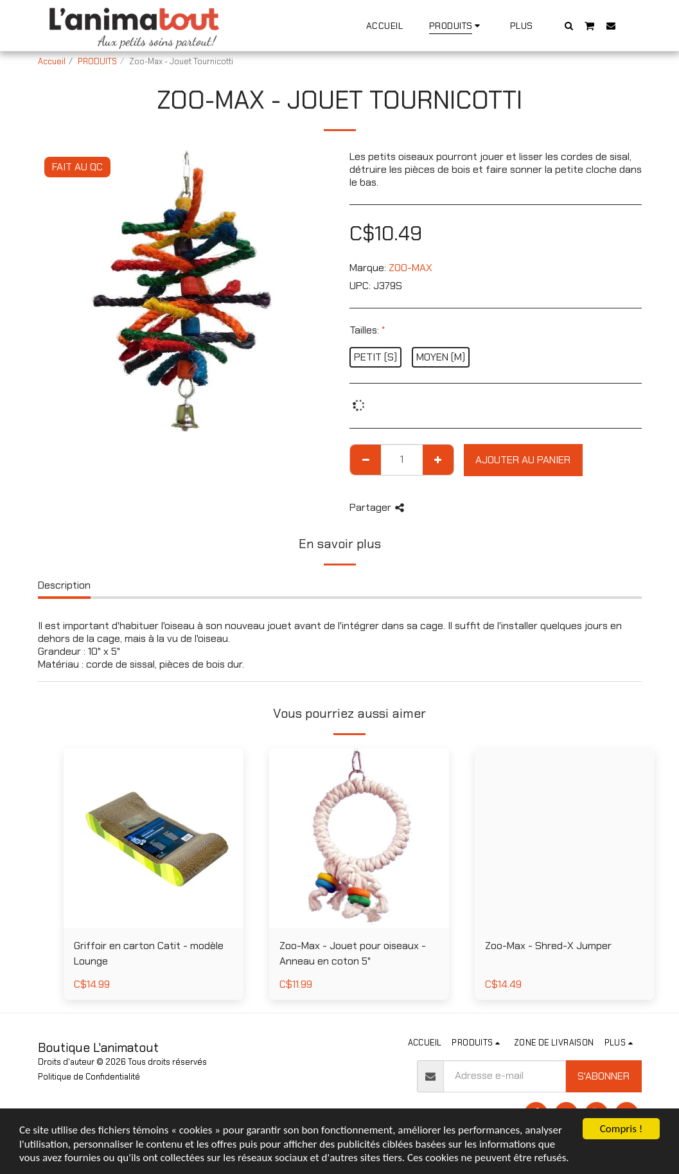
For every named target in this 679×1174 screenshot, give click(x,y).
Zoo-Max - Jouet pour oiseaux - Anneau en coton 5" (352, 953)
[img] (359, 838)
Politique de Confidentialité (89, 1076)
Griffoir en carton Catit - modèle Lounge (149, 953)
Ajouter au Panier (522, 460)
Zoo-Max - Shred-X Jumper (548, 945)
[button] (568, 25)
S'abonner (604, 1076)
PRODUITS (97, 61)
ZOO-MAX (410, 267)
